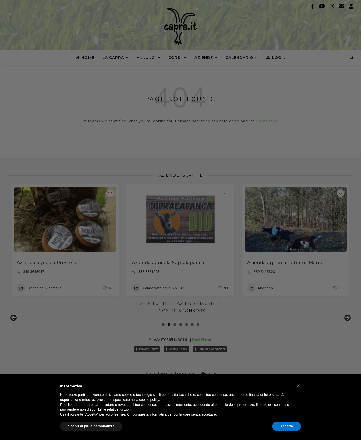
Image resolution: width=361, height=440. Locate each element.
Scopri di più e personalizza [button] (91, 426)
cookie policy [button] (149, 400)
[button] (298, 386)
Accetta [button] (286, 426)
